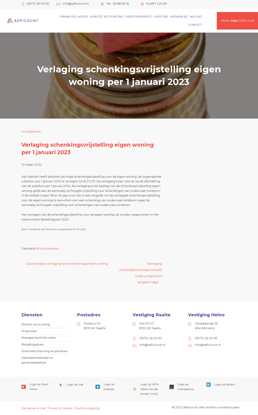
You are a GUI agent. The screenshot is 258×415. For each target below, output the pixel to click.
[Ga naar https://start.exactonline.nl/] (36, 387)
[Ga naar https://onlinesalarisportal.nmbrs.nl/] (221, 384)
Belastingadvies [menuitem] (33, 344)
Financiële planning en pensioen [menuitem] (45, 351)
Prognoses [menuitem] (29, 331)
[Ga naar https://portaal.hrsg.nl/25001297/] (147, 389)
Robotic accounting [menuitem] (36, 324)
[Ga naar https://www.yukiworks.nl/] (73, 384)
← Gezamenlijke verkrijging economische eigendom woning (65, 263)
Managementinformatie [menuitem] (39, 337)
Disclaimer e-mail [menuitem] (34, 408)
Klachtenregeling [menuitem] (87, 408)
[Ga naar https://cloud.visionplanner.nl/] (184, 387)
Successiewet (31, 131)
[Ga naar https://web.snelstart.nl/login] (110, 387)
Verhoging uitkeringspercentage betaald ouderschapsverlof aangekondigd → (140, 264)
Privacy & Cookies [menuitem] (60, 408)
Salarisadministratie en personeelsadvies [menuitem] (37, 360)
